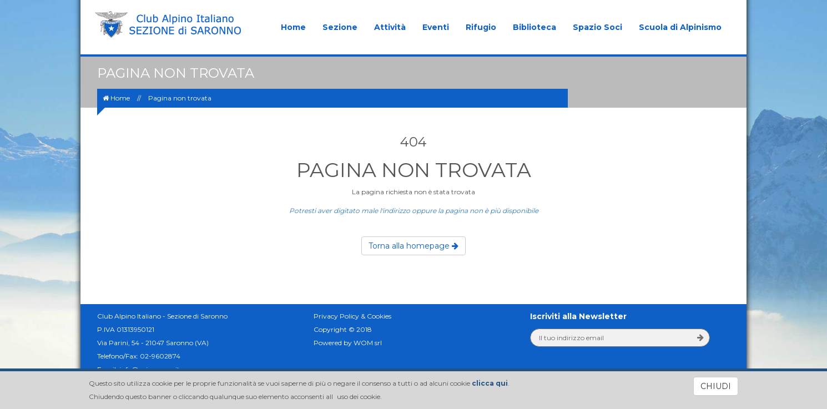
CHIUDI (715, 386)
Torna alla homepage (413, 246)
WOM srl (368, 343)
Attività (390, 27)
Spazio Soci (597, 27)
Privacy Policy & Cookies (352, 316)
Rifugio (481, 27)
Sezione (339, 27)
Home (293, 27)
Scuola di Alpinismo (680, 27)
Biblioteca (534, 27)
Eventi (435, 27)
